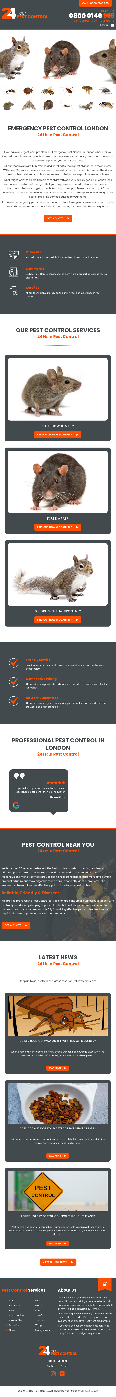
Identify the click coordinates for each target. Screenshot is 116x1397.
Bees (12, 1311)
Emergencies (42, 1331)
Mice (37, 1301)
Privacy (65, 1366)
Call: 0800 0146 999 (96, 3)
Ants (11, 1301)
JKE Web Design (89, 1391)
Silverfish (40, 1316)
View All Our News (55, 1263)
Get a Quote (55, 218)
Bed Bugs (14, 1306)
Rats (37, 1311)
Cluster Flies (15, 1321)
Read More (55, 1069)
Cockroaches (16, 1316)
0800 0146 (91, 15)
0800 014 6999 (58, 1362)
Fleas (12, 1331)
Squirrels (40, 1321)
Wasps (39, 1326)
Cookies (51, 1366)
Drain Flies (14, 1326)
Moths (38, 1306)
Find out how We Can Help (54, 435)
